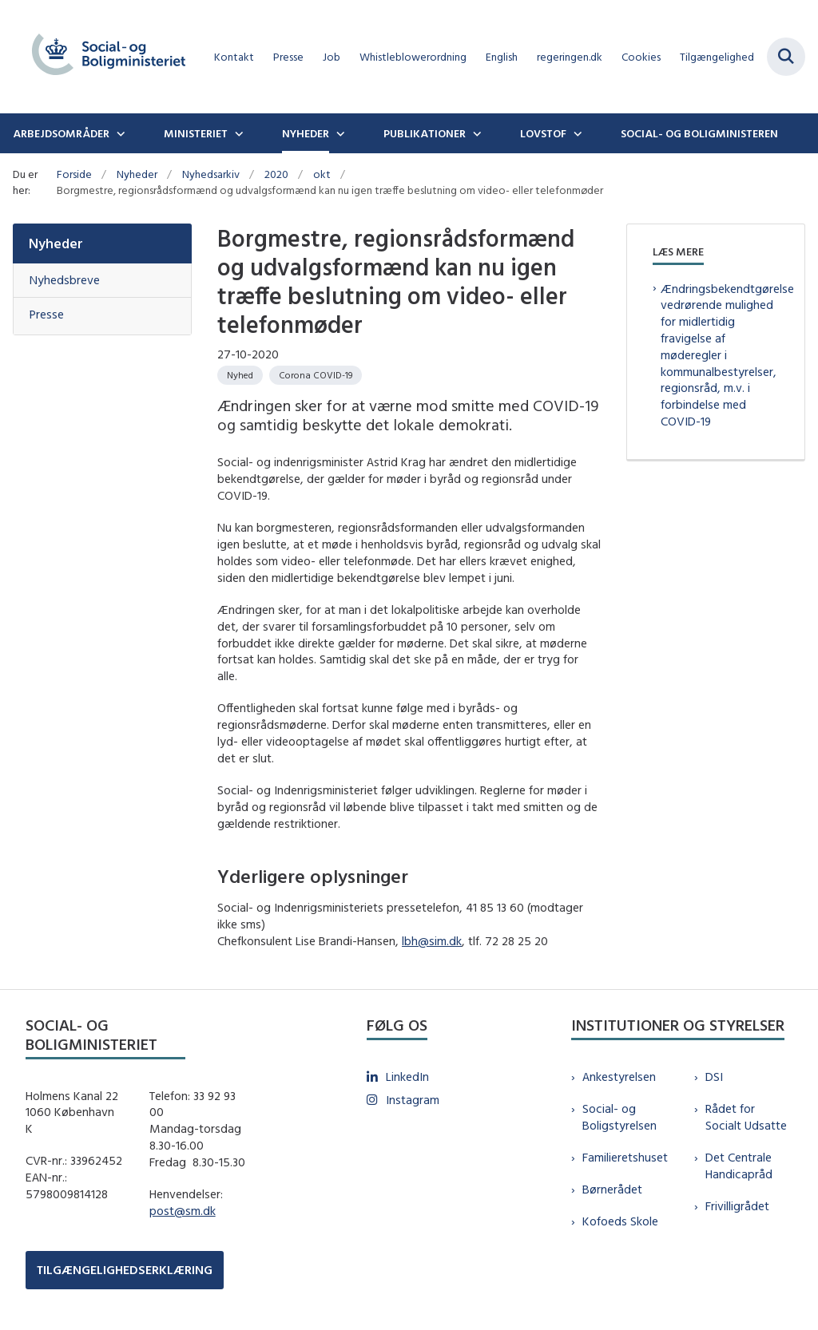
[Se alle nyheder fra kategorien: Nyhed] (240, 375)
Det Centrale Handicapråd (738, 1166)
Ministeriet (196, 133)
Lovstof (543, 133)
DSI (714, 1076)
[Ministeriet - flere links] (237, 133)
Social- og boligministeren (699, 133)
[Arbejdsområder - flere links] (119, 133)
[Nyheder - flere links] (338, 133)
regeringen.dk (569, 57)
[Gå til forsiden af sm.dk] (102, 57)
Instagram (412, 1099)
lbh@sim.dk (432, 940)
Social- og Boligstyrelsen (619, 1117)
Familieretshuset (625, 1157)
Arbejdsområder (61, 133)
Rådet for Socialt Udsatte (746, 1117)
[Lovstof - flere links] (576, 133)
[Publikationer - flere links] (475, 133)
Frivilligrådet (737, 1205)
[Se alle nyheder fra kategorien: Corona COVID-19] (315, 375)
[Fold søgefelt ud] (786, 57)
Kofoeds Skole (620, 1221)
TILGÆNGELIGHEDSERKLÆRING (124, 1269)
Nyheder (305, 133)
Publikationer (424, 133)
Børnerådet (612, 1189)
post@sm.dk (182, 1210)
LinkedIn (407, 1076)
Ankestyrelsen (619, 1076)
